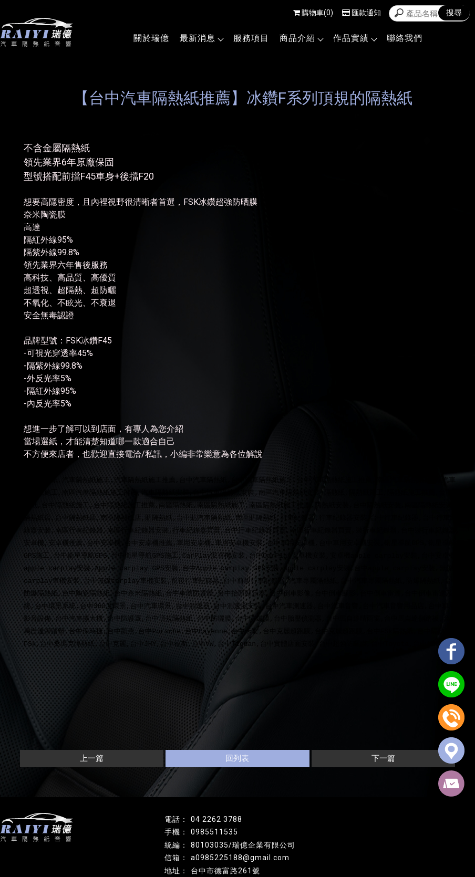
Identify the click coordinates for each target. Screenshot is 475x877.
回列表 (237, 758)
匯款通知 (361, 12)
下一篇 (383, 758)
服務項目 (251, 38)
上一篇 (92, 758)
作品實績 (354, 38)
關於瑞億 (151, 38)
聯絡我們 (404, 38)
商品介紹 (301, 38)
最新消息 (201, 38)
